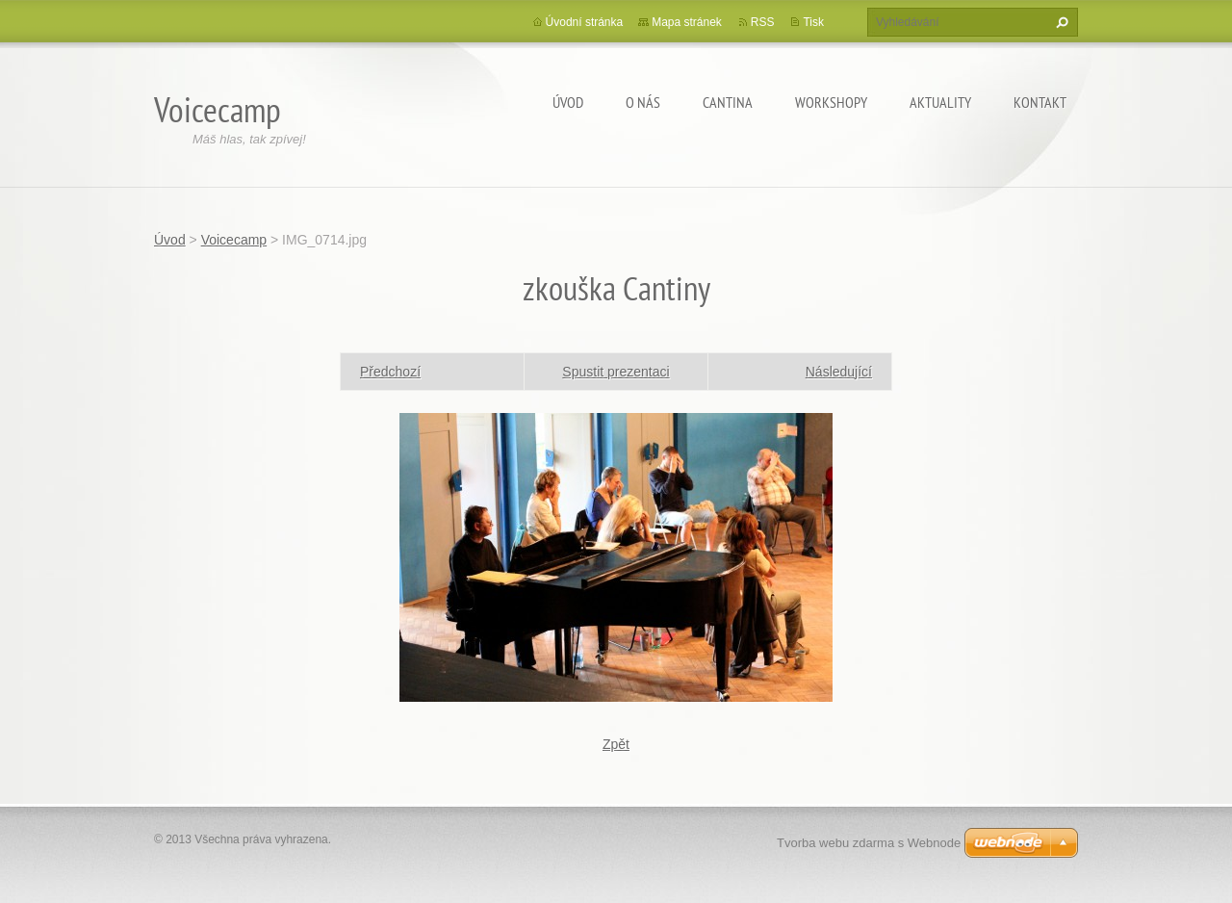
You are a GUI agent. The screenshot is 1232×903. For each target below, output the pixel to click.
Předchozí (390, 371)
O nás (643, 102)
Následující (839, 371)
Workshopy (831, 102)
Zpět (616, 744)
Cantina (728, 102)
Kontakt (1040, 102)
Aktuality (940, 102)
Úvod (567, 102)
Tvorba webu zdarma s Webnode (869, 843)
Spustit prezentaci (615, 371)
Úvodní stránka (585, 22)
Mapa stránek (687, 22)
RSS (763, 22)
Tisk (813, 22)
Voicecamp (234, 239)
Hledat (1059, 22)
